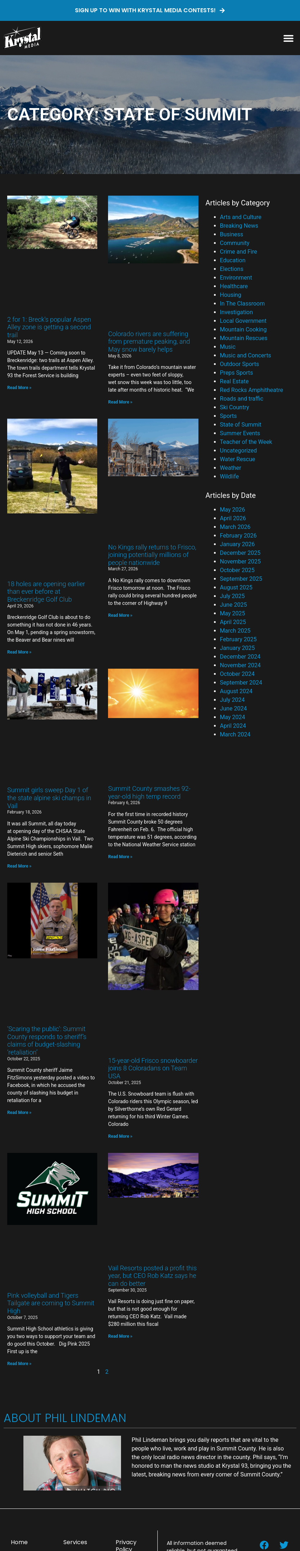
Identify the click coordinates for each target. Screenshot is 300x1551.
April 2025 (233, 622)
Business (231, 234)
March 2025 (235, 630)
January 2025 (237, 648)
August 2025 (236, 587)
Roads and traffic (242, 398)
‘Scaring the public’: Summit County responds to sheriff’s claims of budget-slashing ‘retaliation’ (46, 1040)
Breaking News (239, 225)
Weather (230, 467)
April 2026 (233, 518)
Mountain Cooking (243, 329)
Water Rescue (237, 459)
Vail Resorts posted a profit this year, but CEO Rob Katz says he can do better (152, 1275)
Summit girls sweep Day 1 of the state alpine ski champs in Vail (49, 797)
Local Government (243, 320)
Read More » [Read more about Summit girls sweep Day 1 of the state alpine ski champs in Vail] (19, 866)
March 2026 (235, 526)
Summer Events (240, 433)
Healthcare (234, 286)
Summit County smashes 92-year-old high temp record (149, 792)
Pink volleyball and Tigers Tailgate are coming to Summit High (50, 1303)
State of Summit (240, 424)
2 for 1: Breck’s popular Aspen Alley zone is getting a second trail (49, 327)
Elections (231, 269)
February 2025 (238, 639)
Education (233, 260)
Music (228, 346)
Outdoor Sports (239, 364)
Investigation (236, 312)
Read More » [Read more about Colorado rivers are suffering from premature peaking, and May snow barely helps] (120, 402)
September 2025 (241, 578)
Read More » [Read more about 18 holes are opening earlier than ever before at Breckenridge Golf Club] (19, 652)
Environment (236, 277)
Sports (228, 416)
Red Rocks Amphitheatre (251, 390)
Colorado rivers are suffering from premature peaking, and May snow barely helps (149, 341)
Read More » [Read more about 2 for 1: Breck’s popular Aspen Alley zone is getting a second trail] (19, 387)
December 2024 (240, 656)
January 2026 (237, 544)
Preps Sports (236, 372)
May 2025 (232, 613)
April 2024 (233, 725)
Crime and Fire (238, 251)
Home (19, 1542)
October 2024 (237, 673)
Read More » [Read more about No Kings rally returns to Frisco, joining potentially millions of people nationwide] (120, 615)
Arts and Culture (240, 217)
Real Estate (234, 381)
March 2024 (235, 734)
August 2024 (236, 691)
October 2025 (237, 570)
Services (75, 1542)
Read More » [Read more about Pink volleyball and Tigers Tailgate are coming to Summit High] (19, 1363)
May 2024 (232, 717)
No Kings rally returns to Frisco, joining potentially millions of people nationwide (152, 554)
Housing (230, 294)
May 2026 (232, 509)
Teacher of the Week (246, 441)
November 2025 (240, 561)
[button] (288, 38)
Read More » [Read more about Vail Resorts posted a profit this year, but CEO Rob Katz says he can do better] (120, 1336)
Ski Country (234, 407)
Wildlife (229, 476)
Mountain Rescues (244, 338)
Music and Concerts (245, 355)
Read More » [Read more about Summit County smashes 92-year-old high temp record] (120, 856)
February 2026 (238, 535)
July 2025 (232, 596)
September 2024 (241, 682)
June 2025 (233, 604)
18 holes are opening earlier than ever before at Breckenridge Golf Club (46, 591)
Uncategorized (238, 450)
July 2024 (232, 699)
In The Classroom (242, 303)
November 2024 (240, 665)
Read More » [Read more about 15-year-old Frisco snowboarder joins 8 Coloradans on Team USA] (120, 1136)
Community (235, 243)
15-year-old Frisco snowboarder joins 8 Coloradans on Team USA (153, 1068)
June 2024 (233, 708)
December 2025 (240, 552)
